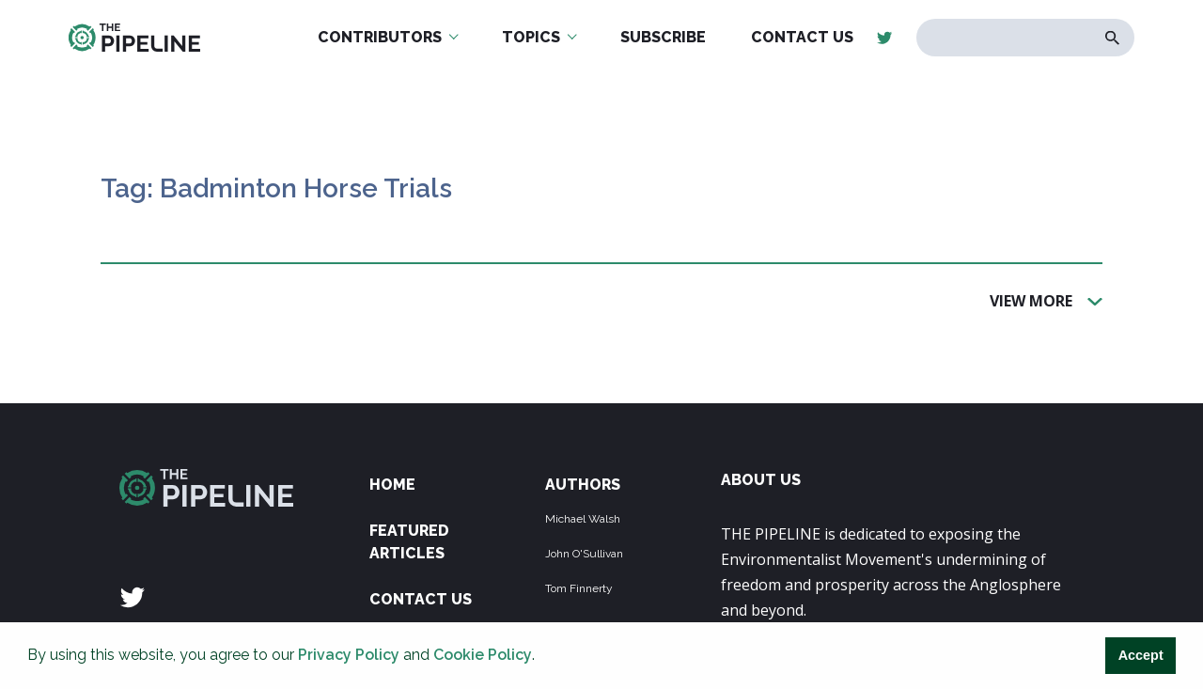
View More (1031, 299)
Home (392, 484)
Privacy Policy (348, 655)
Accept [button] (1141, 655)
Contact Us (420, 599)
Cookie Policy (482, 655)
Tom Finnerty (579, 588)
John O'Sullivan (584, 553)
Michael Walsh (582, 518)
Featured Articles (409, 542)
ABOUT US (761, 480)
